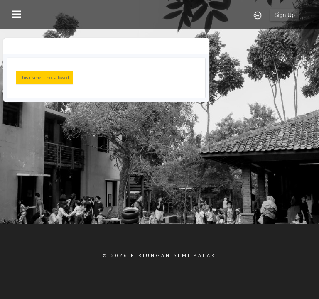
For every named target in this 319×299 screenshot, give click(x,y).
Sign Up (284, 15)
